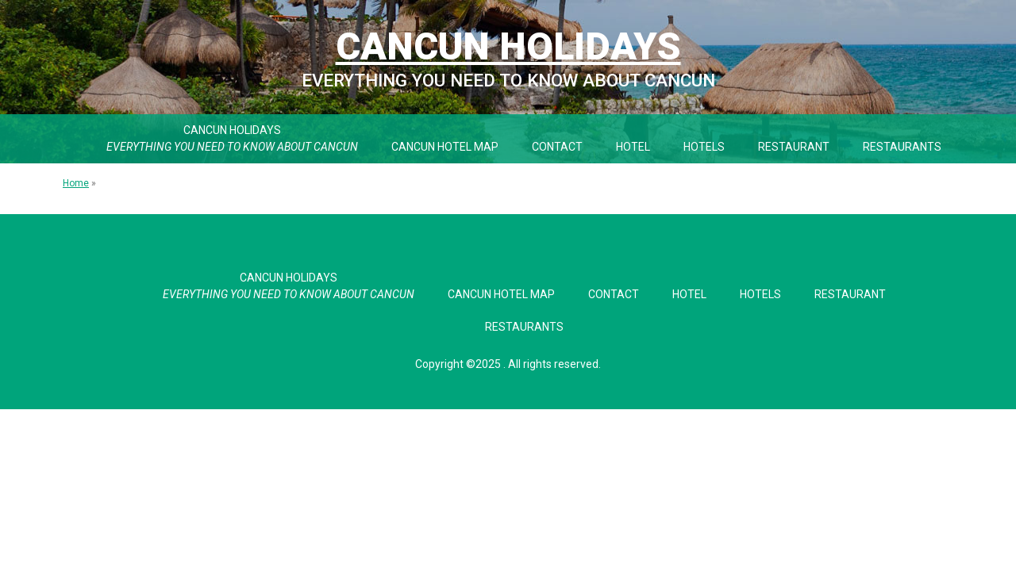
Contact (557, 146)
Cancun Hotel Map (444, 146)
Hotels (704, 146)
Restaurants (902, 146)
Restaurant (793, 146)
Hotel (633, 146)
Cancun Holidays (508, 46)
